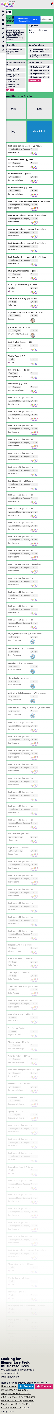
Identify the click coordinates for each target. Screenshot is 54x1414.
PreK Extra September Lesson (18, 1398)
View (35, 20)
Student (26, 1386)
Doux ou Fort (15, 1397)
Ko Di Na (20, 1404)
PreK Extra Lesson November (16, 1388)
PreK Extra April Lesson (16, 1405)
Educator (44, 1386)
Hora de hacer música (13, 1386)
